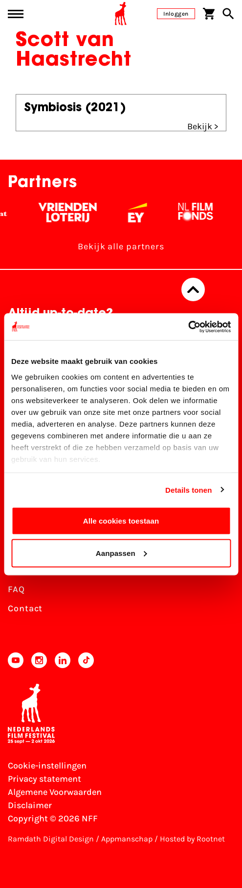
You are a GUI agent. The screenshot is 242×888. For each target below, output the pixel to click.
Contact (25, 608)
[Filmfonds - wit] (198, 212)
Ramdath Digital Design (51, 838)
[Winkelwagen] (209, 14)
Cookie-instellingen (47, 765)
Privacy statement (44, 778)
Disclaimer (30, 805)
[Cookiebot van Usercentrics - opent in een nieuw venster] (188, 326)
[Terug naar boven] (193, 289)
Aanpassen (121, 553)
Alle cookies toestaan (121, 521)
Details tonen (188, 489)
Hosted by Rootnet (192, 838)
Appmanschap (127, 838)
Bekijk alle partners (121, 246)
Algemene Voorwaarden (55, 792)
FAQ (16, 589)
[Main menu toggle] (15, 14)
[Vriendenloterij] (71, 212)
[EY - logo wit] (140, 212)
